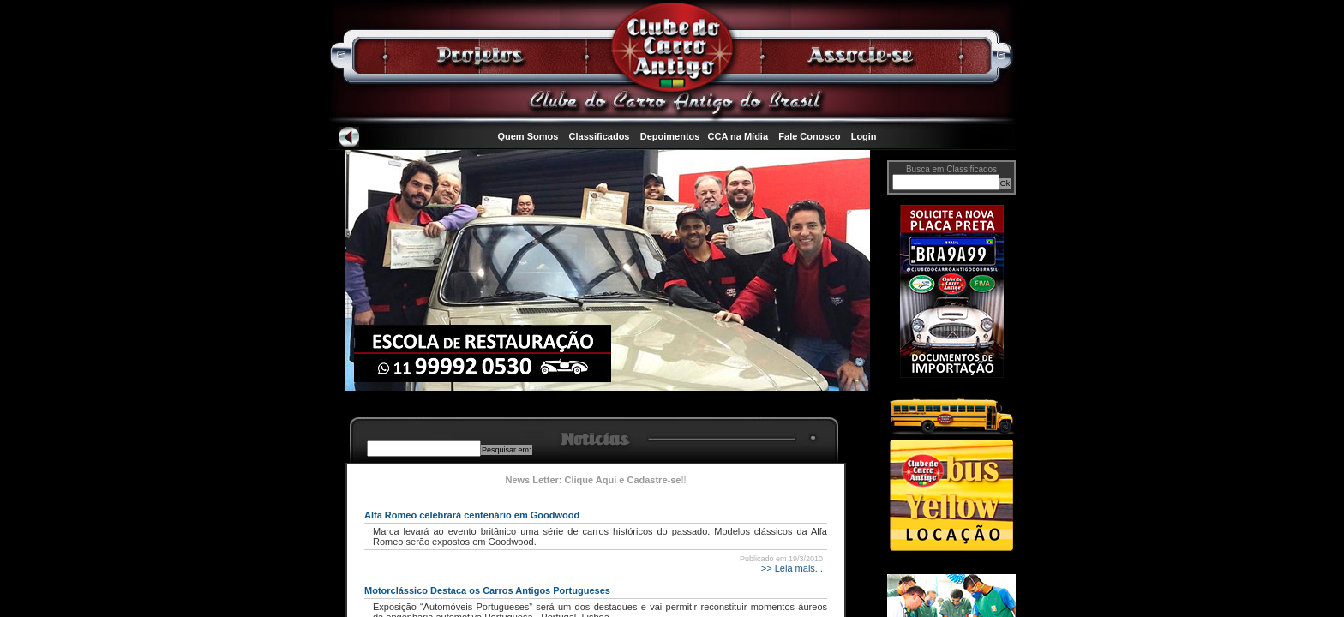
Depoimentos (670, 136)
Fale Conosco (809, 136)
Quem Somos (527, 136)
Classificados (599, 136)
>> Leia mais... (791, 568)
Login (864, 136)
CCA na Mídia (738, 136)
